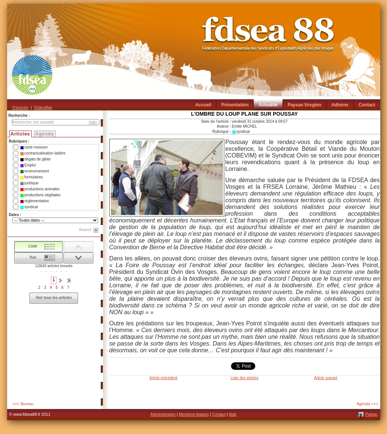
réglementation (34, 201)
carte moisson (33, 147)
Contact (219, 414)
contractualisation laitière (42, 153)
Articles (20, 134)
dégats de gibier (35, 159)
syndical (29, 207)
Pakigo (371, 414)
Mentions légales (194, 414)
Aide (233, 414)
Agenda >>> (367, 404)
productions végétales (40, 195)
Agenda (44, 134)
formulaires (31, 177)
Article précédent (163, 378)
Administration (163, 414)
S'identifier (43, 107)
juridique (29, 183)
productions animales (40, 189)
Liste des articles (244, 378)
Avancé (85, 230)
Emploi (28, 165)
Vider (92, 122)
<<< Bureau (23, 404)
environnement (34, 171)
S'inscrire (20, 107)
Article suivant (325, 378)
